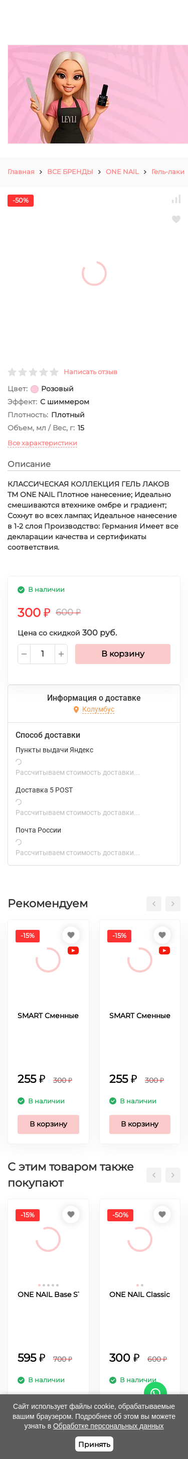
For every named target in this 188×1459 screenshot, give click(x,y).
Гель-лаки (167, 172)
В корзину (122, 654)
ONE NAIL (122, 172)
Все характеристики (42, 443)
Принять (94, 1444)
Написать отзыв (90, 372)
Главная (21, 172)
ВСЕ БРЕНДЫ (70, 172)
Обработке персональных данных (108, 1426)
